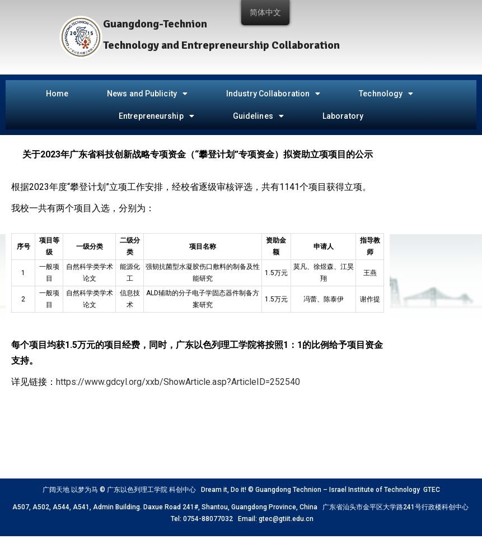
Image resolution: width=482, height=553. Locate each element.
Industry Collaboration (273, 93)
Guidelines (258, 116)
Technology (386, 93)
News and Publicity (147, 93)
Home (57, 93)
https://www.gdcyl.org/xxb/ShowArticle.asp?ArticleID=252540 (178, 382)
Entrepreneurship (156, 116)
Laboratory (342, 115)
